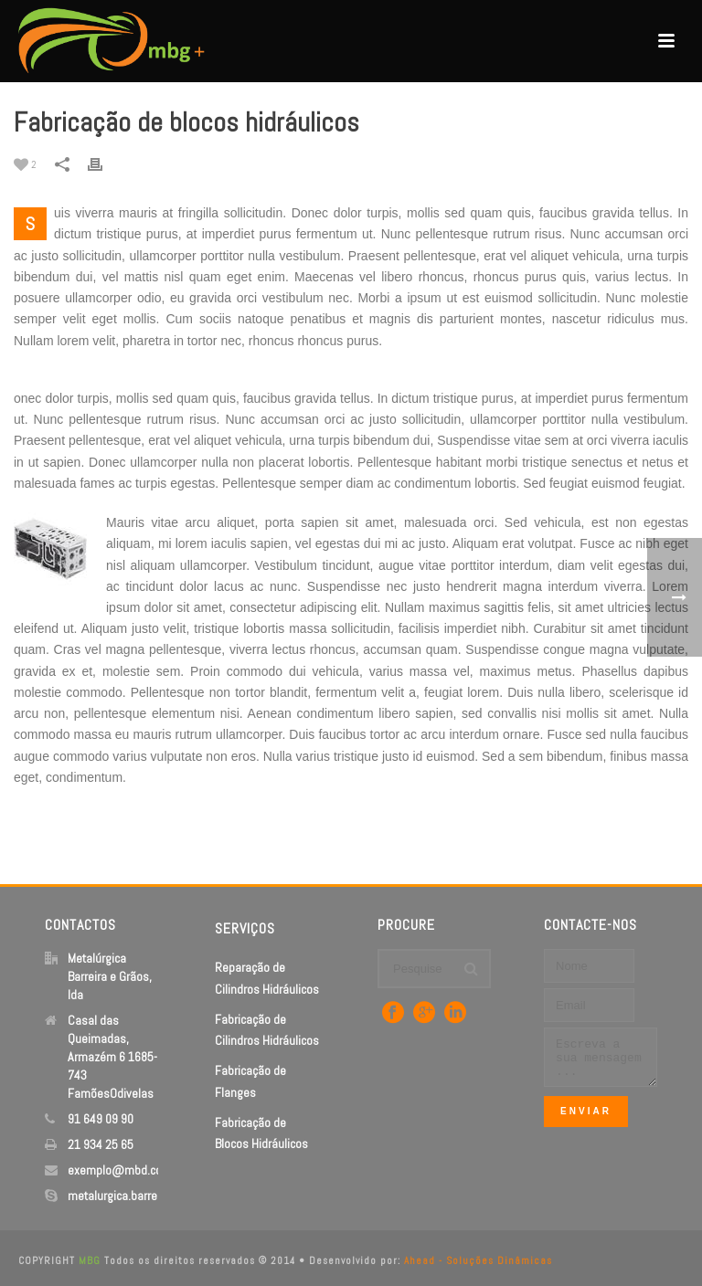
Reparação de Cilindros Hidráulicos (267, 977)
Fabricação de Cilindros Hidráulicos (267, 1030)
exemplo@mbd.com (120, 1170)
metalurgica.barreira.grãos (135, 1195)
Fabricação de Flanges (250, 1081)
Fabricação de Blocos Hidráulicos (261, 1133)
